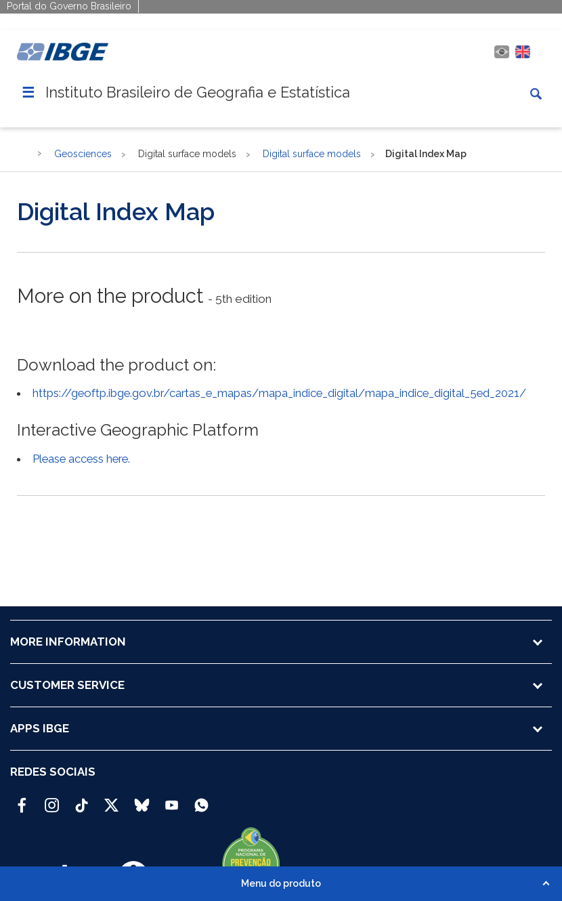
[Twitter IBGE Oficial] (111, 804)
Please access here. (81, 458)
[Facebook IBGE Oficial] (22, 799)
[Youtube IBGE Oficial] (171, 799)
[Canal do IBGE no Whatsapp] (201, 799)
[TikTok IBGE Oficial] (81, 799)
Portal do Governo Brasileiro (69, 6)
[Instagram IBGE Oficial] (52, 799)
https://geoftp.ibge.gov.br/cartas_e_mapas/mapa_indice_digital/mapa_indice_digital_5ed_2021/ (279, 393)
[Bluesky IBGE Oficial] (142, 799)
